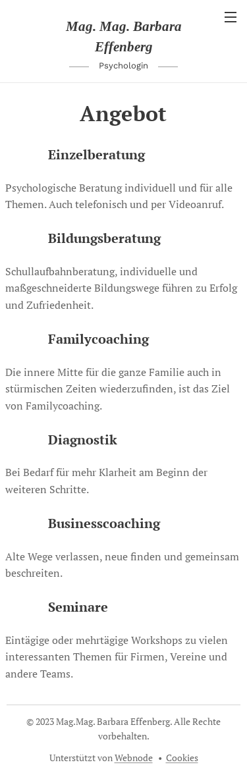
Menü (230, 17)
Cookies (182, 757)
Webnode (134, 757)
